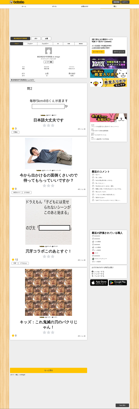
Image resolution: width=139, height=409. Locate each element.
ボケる (54, 6)
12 (15, 259)
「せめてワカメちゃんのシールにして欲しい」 (106, 200)
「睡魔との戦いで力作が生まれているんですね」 (107, 189)
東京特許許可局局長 (20, 38)
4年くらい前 (81, 129)
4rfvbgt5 (22, 375)
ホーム (24, 6)
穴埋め (15, 132)
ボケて (12, 375)
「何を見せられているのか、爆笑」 (103, 186)
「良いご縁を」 (97, 178)
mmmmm (96, 236)
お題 (46, 38)
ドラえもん (23, 263)
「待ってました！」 (99, 183)
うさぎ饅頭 (96, 242)
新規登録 (116, 2)
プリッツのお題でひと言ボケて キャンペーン (108, 125)
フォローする (98, 274)
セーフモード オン (98, 52)
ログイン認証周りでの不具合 (108, 138)
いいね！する (98, 272)
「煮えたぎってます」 (99, 192)
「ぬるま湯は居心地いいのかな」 (102, 180)
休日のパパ (16, 192)
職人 (115, 6)
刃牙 (14, 263)
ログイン (125, 2)
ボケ (35, 38)
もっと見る (48, 370)
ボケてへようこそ (119, 52)
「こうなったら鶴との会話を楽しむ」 (104, 195)
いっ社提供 (96, 250)
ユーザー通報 (48, 62)
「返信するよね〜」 (99, 198)
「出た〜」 (96, 175)
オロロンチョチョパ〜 (99, 259)
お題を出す (84, 6)
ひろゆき (27, 192)
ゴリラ (95, 253)
